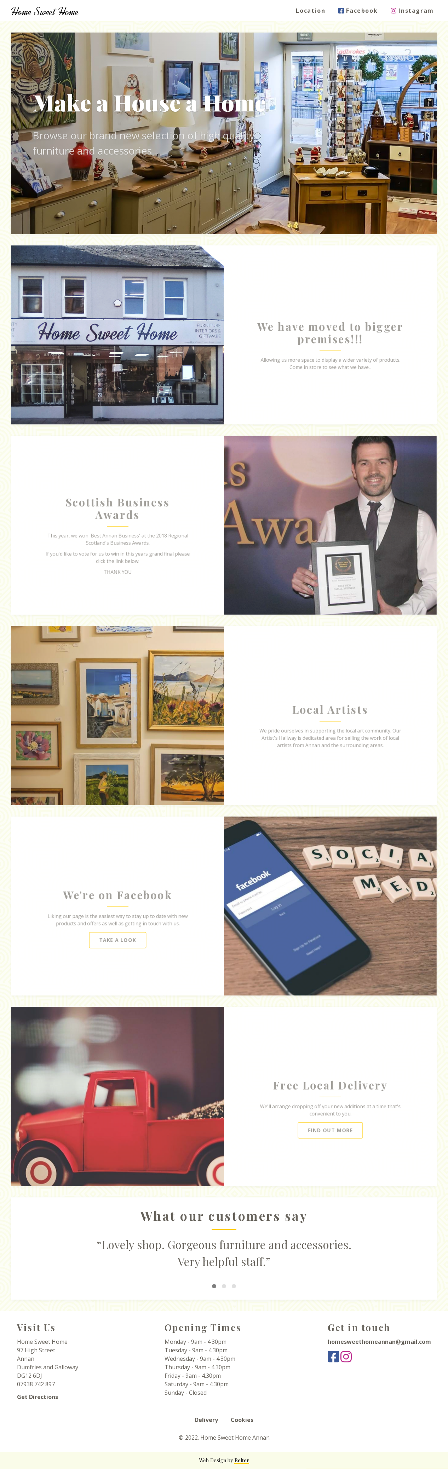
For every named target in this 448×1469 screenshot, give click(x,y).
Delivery (206, 1420)
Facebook (360, 10)
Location (313, 10)
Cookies (242, 1420)
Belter (241, 1460)
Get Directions (37, 1397)
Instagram (415, 10)
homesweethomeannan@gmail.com (379, 1342)
